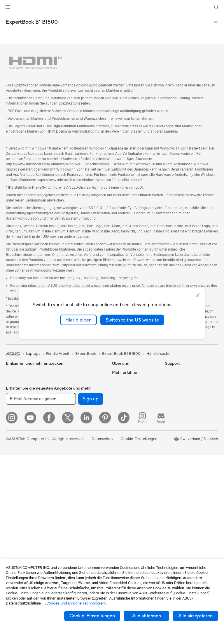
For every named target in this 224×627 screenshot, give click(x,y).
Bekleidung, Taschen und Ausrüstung (79, 511)
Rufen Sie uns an (126, 504)
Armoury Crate (178, 460)
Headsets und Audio (75, 491)
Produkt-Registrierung (131, 482)
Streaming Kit (69, 500)
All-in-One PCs (18, 469)
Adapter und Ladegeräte (79, 531)
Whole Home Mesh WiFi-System (79, 445)
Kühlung (65, 372)
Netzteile (65, 381)
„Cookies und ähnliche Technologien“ (75, 603)
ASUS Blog (174, 451)
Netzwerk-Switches (75, 456)
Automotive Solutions (183, 433)
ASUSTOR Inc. (124, 416)
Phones (12, 381)
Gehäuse (13, 544)
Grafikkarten (16, 536)
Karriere (119, 381)
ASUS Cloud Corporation (134, 425)
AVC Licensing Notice (183, 442)
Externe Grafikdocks (75, 416)
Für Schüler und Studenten (28, 425)
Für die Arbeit (17, 408)
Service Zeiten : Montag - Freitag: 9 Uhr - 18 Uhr (133, 515)
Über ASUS (122, 372)
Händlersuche (158, 353)
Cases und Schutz (73, 522)
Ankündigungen (125, 390)
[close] (197, 295)
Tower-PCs (15, 478)
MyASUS (120, 544)
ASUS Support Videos (131, 535)
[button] (7, 7)
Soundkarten (69, 390)
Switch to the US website (132, 320)
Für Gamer (15, 434)
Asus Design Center (182, 416)
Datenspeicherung (74, 407)
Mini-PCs (14, 504)
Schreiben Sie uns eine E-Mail (133, 493)
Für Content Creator (23, 416)
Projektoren (16, 460)
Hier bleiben (78, 320)
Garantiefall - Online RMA (134, 451)
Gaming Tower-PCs (22, 487)
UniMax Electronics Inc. (132, 433)
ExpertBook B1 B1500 (32, 22)
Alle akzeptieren (195, 616)
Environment (176, 381)
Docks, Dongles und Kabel (80, 540)
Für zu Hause (17, 399)
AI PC (170, 398)
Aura (169, 468)
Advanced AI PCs (180, 407)
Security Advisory (127, 526)
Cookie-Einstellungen (92, 616)
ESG (169, 372)
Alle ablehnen (146, 616)
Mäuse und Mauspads (76, 482)
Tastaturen (67, 474)
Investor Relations (127, 398)
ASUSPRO (174, 425)
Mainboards (16, 527)
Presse (117, 407)
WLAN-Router (70, 434)
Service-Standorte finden (133, 473)
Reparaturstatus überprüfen (126, 462)
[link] (112, 7)
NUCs (11, 496)
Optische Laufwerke (75, 398)
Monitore (14, 452)
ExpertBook (85, 353)
